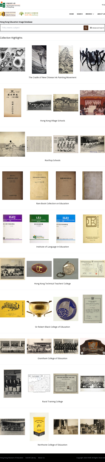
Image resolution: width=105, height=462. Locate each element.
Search (80, 14)
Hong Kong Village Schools (52, 120)
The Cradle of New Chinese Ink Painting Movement (52, 77)
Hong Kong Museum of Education (11, 458)
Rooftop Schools (52, 160)
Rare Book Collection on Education (52, 203)
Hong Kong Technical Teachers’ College (52, 283)
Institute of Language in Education (52, 246)
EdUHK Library (31, 458)
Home (71, 14)
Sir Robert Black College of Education (52, 326)
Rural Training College (52, 401)
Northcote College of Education (52, 444)
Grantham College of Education (52, 358)
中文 (103, 5)
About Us (101, 14)
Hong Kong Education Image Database (16, 22)
